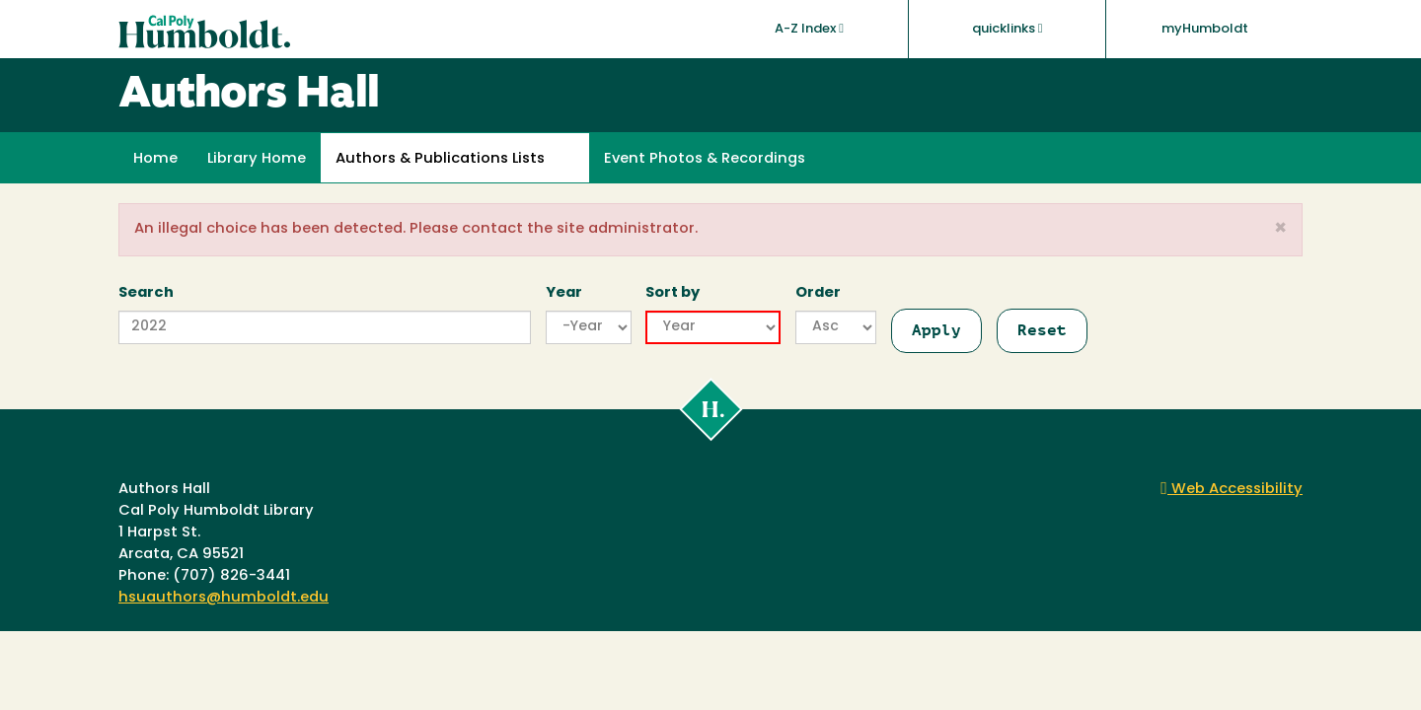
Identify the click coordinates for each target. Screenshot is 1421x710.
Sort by (672, 293)
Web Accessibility (1231, 489)
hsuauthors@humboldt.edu (223, 598)
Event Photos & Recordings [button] (704, 159)
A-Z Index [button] (809, 29)
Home (155, 159)
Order (818, 293)
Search (146, 293)
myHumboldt (1204, 29)
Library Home (256, 159)
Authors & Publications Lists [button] (440, 159)
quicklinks (1007, 29)
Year (564, 293)
